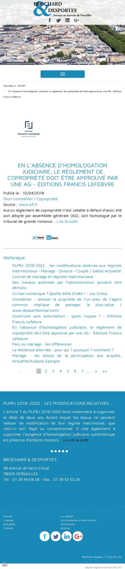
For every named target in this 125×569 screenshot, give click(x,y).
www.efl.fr (28, 204)
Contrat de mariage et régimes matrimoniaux (52, 276)
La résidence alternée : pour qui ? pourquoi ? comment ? (63, 350)
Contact (8, 528)
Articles (65, 528)
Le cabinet (67, 516)
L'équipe (8, 520)
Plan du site (114, 556)
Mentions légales (92, 556)
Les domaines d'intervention (78, 520)
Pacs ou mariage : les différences (41, 344)
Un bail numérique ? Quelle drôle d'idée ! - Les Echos (59, 293)
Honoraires (68, 524)
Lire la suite (67, 221)
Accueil (21, 85)
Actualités (9, 524)
